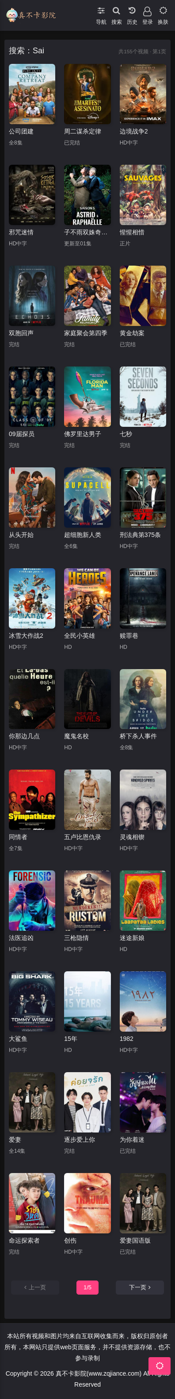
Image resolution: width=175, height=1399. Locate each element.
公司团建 (21, 131)
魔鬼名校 (76, 736)
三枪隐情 (76, 937)
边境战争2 (134, 131)
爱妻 (15, 1139)
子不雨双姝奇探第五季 (87, 232)
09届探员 (21, 433)
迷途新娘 (132, 937)
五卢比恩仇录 (82, 836)
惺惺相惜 (132, 232)
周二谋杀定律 (82, 131)
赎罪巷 (129, 635)
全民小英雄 (79, 635)
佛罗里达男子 (82, 433)
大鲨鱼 (18, 1038)
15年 (70, 1038)
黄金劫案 (132, 333)
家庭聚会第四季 (85, 333)
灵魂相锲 (132, 836)
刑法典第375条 (140, 534)
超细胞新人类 (82, 534)
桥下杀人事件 (138, 736)
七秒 (126, 433)
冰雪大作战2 (26, 635)
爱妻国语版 (135, 1240)
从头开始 (21, 534)
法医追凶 (21, 937)
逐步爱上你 (79, 1139)
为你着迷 (132, 1139)
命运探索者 (24, 1240)
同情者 (18, 836)
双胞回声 (21, 333)
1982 (126, 1038)
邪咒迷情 (21, 232)
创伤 (70, 1240)
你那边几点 (24, 736)
